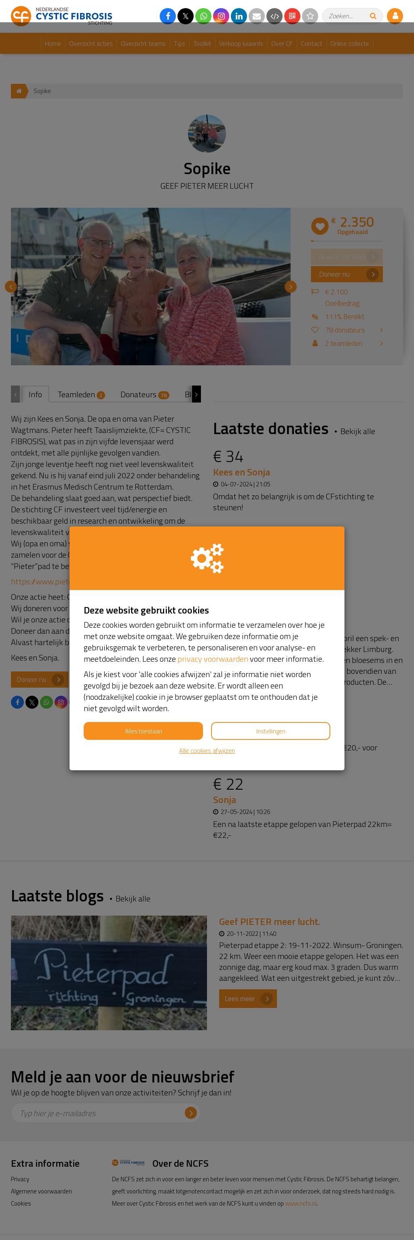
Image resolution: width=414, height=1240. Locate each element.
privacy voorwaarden (212, 636)
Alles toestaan (143, 709)
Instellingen (270, 709)
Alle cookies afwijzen (207, 728)
